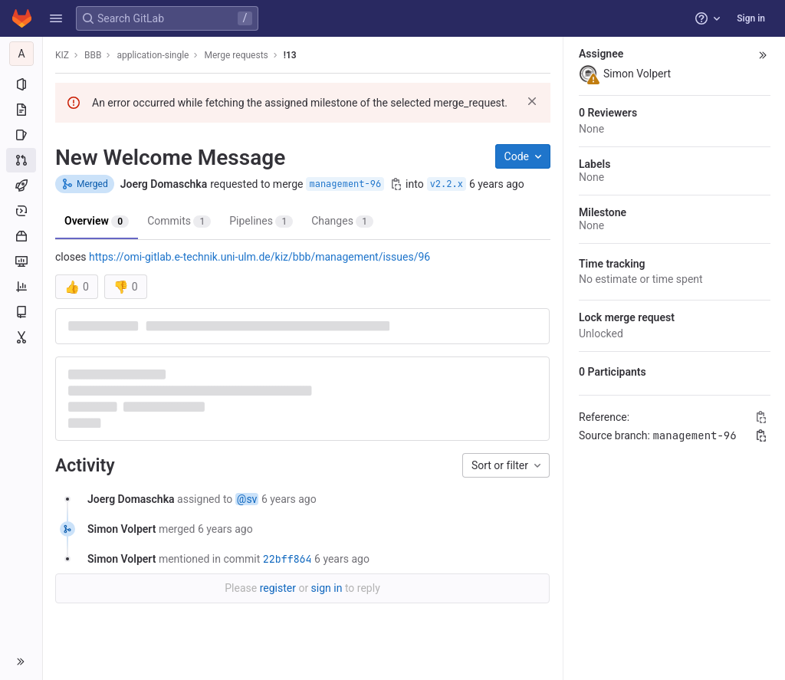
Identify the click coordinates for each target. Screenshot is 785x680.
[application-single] (21, 53)
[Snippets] (21, 337)
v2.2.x (446, 184)
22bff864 (287, 559)
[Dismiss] (532, 101)
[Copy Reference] (761, 417)
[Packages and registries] (21, 236)
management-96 (345, 184)
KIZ (62, 55)
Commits (179, 221)
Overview (96, 221)
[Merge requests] (21, 160)
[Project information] (21, 84)
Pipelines (261, 221)
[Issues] (21, 135)
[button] (56, 18)
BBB (92, 55)
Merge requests (236, 55)
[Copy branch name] (396, 184)
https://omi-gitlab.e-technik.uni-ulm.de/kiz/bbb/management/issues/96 (259, 257)
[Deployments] (21, 211)
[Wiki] (21, 312)
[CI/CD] (21, 185)
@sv (247, 499)
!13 (290, 55)
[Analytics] (21, 286)
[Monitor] (21, 261)
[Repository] (21, 109)
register (278, 588)
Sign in (751, 18)
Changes (342, 221)
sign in (327, 588)
